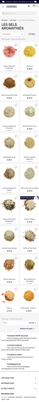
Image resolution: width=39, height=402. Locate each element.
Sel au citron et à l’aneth (30, 188)
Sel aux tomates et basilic (9, 189)
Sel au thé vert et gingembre (9, 220)
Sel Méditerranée (9, 157)
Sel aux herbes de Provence (9, 127)
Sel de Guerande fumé (9, 95)
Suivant (33, 323)
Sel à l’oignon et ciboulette (29, 280)
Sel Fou (9, 308)
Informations (7, 394)
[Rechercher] (19, 13)
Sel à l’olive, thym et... (29, 308)
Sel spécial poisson (30, 95)
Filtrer (31, 34)
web (7, 399)
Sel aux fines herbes (9, 248)
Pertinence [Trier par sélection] (13, 34)
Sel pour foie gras (29, 248)
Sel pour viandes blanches (30, 158)
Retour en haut (27, 328)
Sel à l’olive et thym (30, 126)
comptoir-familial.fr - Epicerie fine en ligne (19, 398)
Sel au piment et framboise (9, 67)
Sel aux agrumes (9, 279)
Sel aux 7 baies (29, 219)
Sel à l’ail (30, 66)
